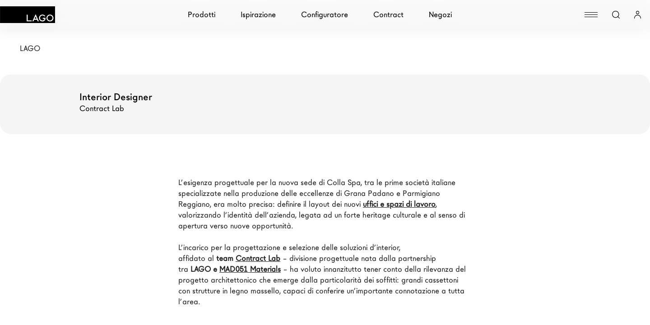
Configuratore (324, 14)
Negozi (440, 14)
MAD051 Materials (250, 269)
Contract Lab (258, 258)
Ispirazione (258, 14)
